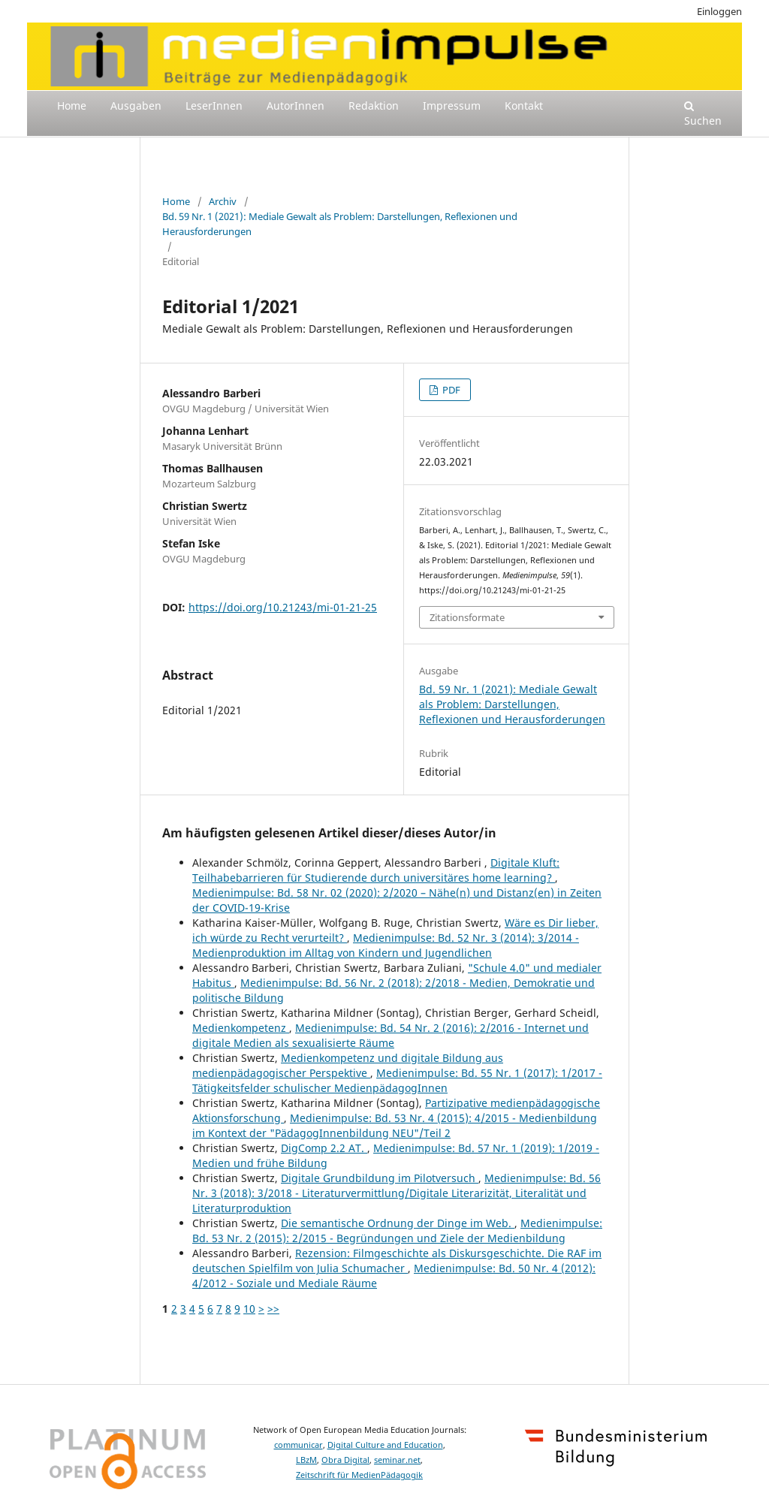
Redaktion (373, 105)
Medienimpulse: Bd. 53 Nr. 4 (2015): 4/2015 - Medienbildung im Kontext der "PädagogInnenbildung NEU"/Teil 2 (394, 1125)
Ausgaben (135, 105)
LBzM (306, 1460)
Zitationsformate (467, 617)
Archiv (223, 201)
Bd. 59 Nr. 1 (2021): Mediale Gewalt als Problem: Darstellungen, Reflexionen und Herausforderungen (339, 224)
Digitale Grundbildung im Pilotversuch (379, 1178)
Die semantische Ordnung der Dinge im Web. (397, 1223)
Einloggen (719, 11)
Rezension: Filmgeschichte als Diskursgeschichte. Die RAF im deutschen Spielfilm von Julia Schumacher (397, 1260)
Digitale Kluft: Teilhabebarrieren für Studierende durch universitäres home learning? (375, 870)
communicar (298, 1445)
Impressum (452, 105)
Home (71, 105)
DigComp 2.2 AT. (324, 1148)
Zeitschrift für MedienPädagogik (359, 1475)
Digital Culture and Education (385, 1445)
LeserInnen (214, 105)
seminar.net (397, 1460)
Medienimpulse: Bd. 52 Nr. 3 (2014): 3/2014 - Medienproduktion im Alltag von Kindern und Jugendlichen (385, 945)
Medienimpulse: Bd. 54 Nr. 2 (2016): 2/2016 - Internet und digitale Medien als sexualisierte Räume (390, 1035)
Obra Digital (345, 1460)
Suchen (703, 114)
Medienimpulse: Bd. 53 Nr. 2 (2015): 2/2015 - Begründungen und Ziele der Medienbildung (397, 1230)
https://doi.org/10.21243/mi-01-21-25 (282, 607)
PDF (450, 390)
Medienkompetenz (240, 1028)
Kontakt (524, 105)
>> (273, 1308)
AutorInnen (295, 105)
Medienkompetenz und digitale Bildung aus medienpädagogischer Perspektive (347, 1065)
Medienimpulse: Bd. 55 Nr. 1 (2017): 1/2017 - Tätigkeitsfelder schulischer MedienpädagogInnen (397, 1080)
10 (249, 1308)
